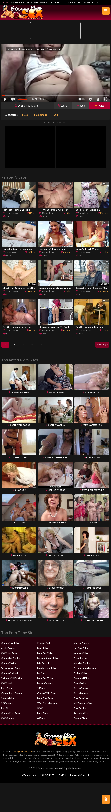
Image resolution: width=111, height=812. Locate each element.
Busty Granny (81, 690)
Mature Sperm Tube (47, 660)
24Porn (41, 690)
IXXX (40, 710)
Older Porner (80, 660)
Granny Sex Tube (17, 3)
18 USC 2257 (47, 777)
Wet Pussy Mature (47, 705)
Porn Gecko (80, 685)
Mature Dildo (8, 700)
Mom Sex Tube (45, 680)
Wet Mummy (32, 3)
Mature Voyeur (45, 685)
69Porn (41, 720)
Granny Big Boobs (10, 660)
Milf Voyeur (7, 705)
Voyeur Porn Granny (11, 695)
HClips (99, 105)
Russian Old (43, 645)
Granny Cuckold (9, 675)
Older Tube (59, 3)
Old (56, 114)
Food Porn (42, 715)
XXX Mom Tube (46, 3)
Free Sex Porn (81, 710)
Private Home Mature (85, 670)
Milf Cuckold (43, 665)
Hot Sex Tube (81, 650)
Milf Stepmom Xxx (83, 705)
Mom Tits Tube (45, 700)
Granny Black (80, 720)
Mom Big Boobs (82, 665)
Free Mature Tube (46, 670)
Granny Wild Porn (46, 695)
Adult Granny (8, 650)
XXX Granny (7, 720)
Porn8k (5, 710)
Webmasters (29, 777)
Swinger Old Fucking (11, 680)
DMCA (62, 777)
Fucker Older (80, 675)
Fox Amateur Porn (90, 3)
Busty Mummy (81, 695)
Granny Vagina (73, 3)
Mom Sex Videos (46, 655)
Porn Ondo (7, 690)
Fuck (25, 114)
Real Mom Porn (81, 715)
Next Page (101, 345)
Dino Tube (42, 650)
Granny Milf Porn (82, 680)
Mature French (81, 645)
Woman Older (81, 655)
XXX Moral (6, 685)
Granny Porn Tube (10, 715)
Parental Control (79, 777)
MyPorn (41, 675)
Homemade (41, 114)
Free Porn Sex (81, 700)
